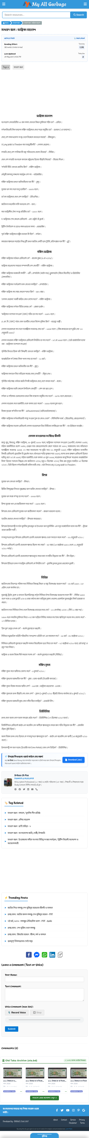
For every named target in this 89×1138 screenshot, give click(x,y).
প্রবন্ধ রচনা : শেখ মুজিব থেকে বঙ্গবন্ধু (19, 927)
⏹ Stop (37, 1014)
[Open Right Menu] (85, 4)
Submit (11, 1031)
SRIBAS (17, 1123)
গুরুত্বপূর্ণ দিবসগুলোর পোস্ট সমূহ (18, 941)
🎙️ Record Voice (17, 1014)
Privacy (82, 1122)
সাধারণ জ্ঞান (16, 22)
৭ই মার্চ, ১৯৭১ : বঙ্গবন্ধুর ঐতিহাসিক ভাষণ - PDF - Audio (28, 921)
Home (6, 22)
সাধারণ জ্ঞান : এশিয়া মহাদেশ (17, 819)
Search (77, 14)
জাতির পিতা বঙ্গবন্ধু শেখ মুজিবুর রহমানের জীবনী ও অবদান (28, 907)
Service (73, 1122)
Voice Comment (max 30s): (19, 1008)
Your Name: (44, 977)
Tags (6, 67)
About (55, 1122)
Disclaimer (73, 1125)
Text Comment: (44, 993)
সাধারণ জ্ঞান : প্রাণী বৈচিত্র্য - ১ (17, 826)
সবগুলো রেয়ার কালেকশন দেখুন (44, 1100)
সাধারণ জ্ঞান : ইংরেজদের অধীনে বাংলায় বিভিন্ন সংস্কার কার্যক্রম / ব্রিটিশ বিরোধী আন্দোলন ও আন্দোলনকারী (41, 841)
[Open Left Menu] (3, 4)
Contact (64, 1122)
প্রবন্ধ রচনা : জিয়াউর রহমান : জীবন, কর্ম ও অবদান (25, 934)
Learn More (68, 1131)
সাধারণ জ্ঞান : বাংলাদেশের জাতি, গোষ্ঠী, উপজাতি (24, 833)
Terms (82, 1125)
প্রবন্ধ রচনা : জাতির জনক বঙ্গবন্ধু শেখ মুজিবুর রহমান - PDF (28, 914)
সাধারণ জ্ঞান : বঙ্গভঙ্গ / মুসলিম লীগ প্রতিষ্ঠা (22, 813)
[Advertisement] (44, 91)
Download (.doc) (73, 759)
